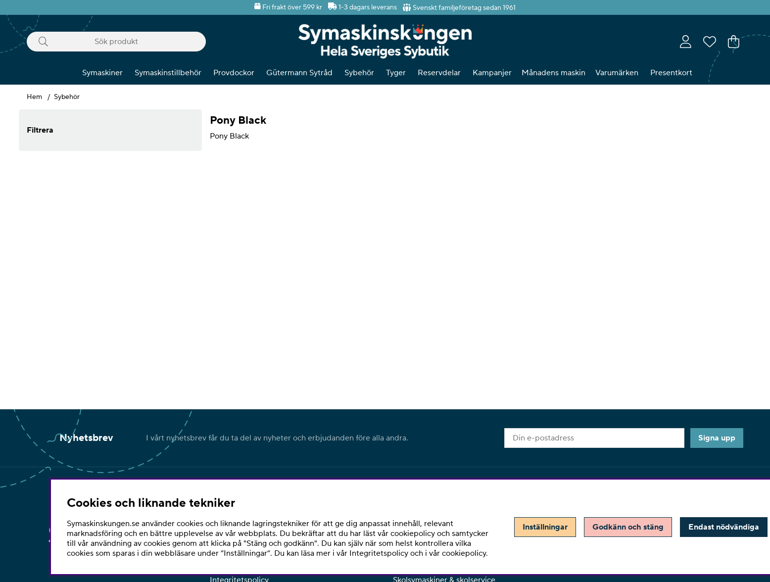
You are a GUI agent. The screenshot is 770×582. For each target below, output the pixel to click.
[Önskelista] (709, 41)
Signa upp (716, 438)
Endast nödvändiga (723, 527)
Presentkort (671, 73)
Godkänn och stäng (628, 527)
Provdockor (233, 73)
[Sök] (116, 41)
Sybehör (359, 73)
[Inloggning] (685, 41)
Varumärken (616, 73)
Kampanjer (492, 73)
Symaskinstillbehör (168, 73)
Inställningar (545, 527)
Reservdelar (439, 73)
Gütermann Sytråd (299, 73)
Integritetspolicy (378, 553)
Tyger (396, 73)
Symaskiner (102, 73)
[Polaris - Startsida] (385, 41)
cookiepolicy (464, 553)
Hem (34, 97)
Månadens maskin (553, 73)
